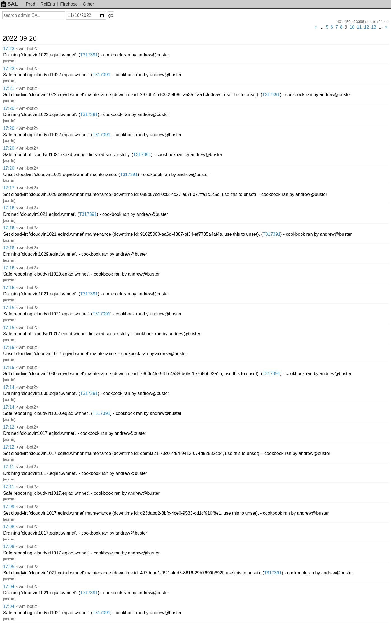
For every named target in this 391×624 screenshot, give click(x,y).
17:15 (8, 307)
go (110, 15)
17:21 (8, 88)
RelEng (47, 4)
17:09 (8, 506)
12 (366, 27)
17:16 (8, 207)
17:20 (8, 108)
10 (352, 27)
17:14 (8, 387)
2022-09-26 (19, 38)
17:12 (8, 427)
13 (373, 27)
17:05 (8, 566)
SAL (9, 4)
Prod (30, 4)
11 (359, 27)
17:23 (8, 48)
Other (88, 4)
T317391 (89, 54)
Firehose (69, 4)
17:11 (8, 466)
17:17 (8, 188)
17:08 (8, 526)
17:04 (8, 586)
